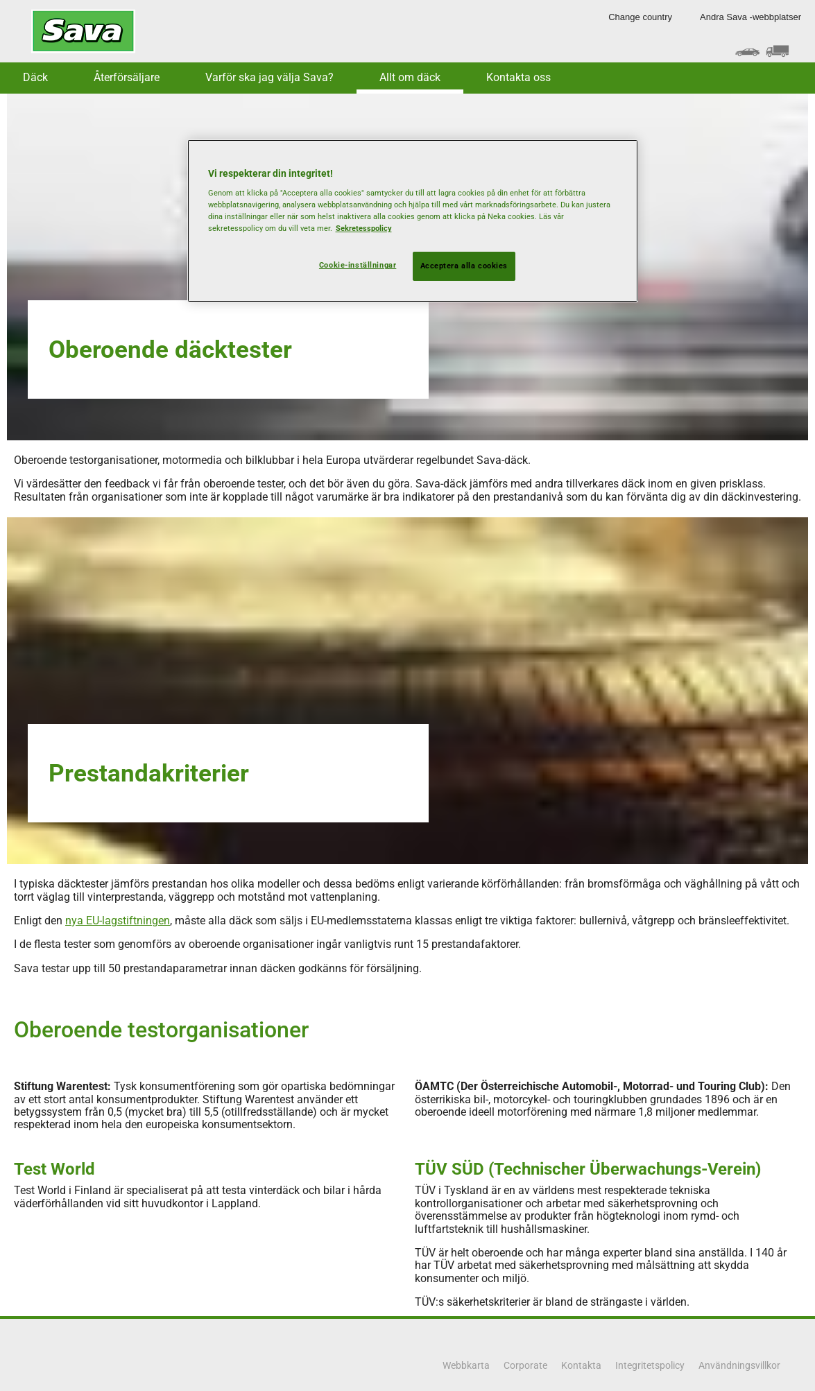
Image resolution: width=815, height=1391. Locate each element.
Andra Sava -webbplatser (750, 17)
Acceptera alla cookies (464, 265)
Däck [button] (35, 77)
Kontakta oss (518, 77)
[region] (412, 221)
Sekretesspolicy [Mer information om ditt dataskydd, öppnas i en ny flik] (364, 228)
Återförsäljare (127, 77)
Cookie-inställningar (357, 265)
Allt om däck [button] (409, 77)
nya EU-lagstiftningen (117, 920)
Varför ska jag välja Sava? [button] (269, 77)
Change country (640, 17)
